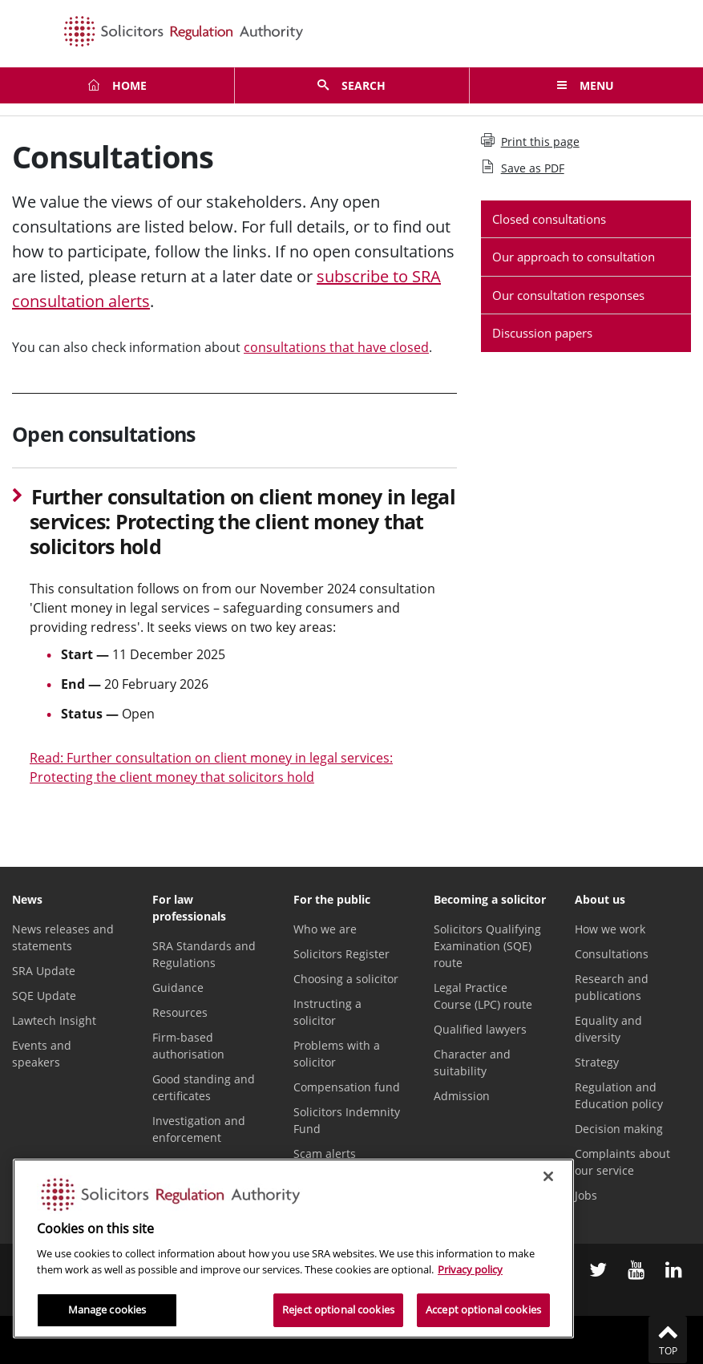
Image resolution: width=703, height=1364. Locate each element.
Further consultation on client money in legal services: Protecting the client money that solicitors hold (242, 522)
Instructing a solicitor (327, 1012)
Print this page (530, 141)
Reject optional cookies (338, 1309)
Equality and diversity (608, 1029)
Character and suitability (472, 1062)
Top (667, 1339)
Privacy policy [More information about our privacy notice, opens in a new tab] (470, 1269)
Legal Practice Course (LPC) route (483, 996)
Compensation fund (346, 1087)
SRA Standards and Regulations (204, 954)
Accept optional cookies (483, 1309)
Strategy (597, 1062)
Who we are (325, 929)
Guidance (178, 987)
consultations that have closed (336, 347)
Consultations (611, 953)
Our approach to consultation (573, 257)
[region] (293, 1248)
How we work (610, 929)
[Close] (548, 1176)
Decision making (619, 1128)
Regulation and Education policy (619, 1095)
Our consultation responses (568, 295)
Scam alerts (324, 1153)
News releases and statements (63, 937)
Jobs (586, 1195)
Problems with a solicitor (336, 1054)
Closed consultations (549, 219)
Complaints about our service (622, 1162)
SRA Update (43, 970)
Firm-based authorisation (188, 1046)
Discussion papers (542, 333)
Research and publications (611, 987)
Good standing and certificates (203, 1087)
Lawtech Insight (54, 1020)
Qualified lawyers (480, 1029)
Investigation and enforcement (198, 1129)
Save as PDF (522, 168)
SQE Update (44, 995)
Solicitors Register (341, 953)
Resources (180, 1012)
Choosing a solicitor (345, 978)
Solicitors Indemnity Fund (346, 1120)
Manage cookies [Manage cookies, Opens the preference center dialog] (107, 1309)
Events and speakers (41, 1054)
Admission (462, 1095)
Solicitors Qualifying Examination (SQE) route (487, 945)
